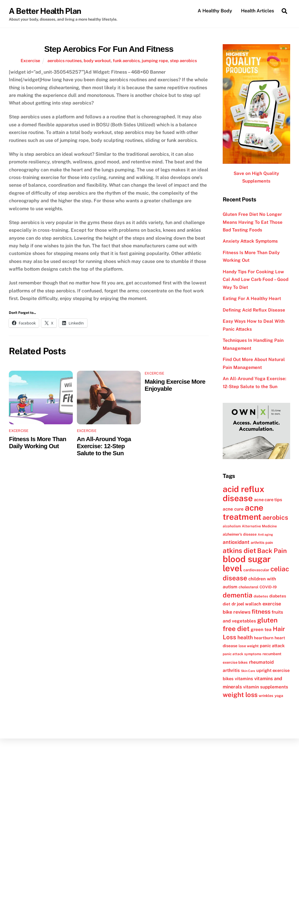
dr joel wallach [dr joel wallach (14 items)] (246, 603)
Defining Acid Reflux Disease (254, 309)
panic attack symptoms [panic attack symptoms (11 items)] (242, 654)
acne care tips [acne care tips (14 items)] (268, 499)
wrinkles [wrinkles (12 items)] (266, 695)
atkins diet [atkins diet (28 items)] (239, 550)
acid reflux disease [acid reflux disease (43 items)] (243, 493)
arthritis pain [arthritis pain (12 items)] (262, 542)
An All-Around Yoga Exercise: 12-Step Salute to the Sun (104, 446)
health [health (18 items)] (245, 638)
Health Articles (257, 11)
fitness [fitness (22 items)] (261, 611)
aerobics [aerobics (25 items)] (275, 517)
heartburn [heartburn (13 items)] (263, 638)
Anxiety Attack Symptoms (250, 241)
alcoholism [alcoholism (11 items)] (232, 526)
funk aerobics (126, 60)
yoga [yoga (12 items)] (279, 695)
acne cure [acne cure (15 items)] (233, 508)
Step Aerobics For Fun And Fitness (108, 49)
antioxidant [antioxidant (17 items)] (236, 542)
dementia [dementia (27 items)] (237, 595)
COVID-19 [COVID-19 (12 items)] (268, 587)
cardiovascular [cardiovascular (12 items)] (256, 570)
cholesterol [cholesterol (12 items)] (248, 587)
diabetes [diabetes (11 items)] (261, 596)
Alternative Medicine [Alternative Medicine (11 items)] (259, 526)
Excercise (30, 60)
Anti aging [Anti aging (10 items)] (265, 534)
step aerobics (183, 60)
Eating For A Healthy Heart (252, 298)
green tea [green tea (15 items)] (261, 629)
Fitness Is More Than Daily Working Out (37, 442)
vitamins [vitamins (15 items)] (244, 678)
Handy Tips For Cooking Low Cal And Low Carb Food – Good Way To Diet (255, 279)
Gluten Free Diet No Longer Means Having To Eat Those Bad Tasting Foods (253, 222)
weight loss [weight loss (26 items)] (240, 694)
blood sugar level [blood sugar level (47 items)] (247, 563)
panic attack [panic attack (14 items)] (272, 645)
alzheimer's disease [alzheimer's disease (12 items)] (240, 534)
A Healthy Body (215, 11)
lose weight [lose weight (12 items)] (249, 646)
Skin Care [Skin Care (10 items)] (248, 671)
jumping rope (155, 60)
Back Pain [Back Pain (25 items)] (272, 550)
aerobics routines (64, 60)
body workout (97, 60)
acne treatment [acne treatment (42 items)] (243, 512)
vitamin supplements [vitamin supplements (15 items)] (265, 686)
